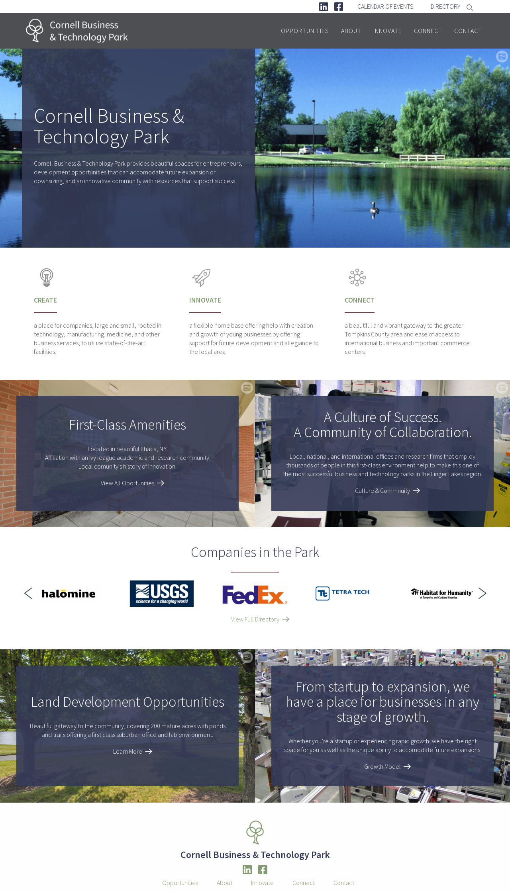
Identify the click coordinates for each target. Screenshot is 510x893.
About (351, 31)
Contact (468, 31)
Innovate (387, 31)
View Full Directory (255, 619)
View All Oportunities (127, 483)
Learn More (127, 751)
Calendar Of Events (385, 6)
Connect (428, 31)
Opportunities (305, 31)
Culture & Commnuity (382, 490)
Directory (445, 6)
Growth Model (382, 766)
